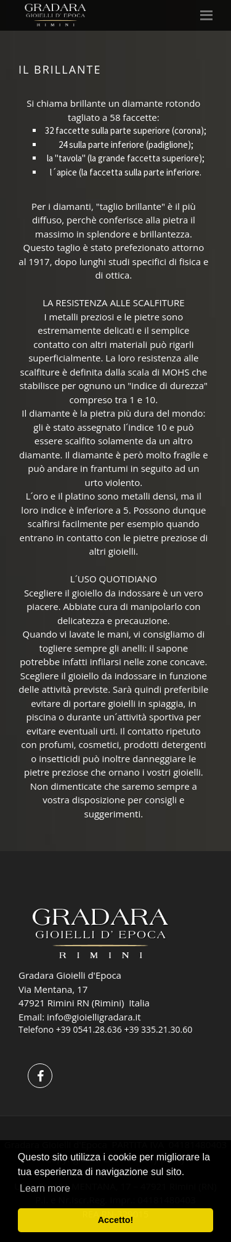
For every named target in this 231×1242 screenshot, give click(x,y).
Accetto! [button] (116, 1220)
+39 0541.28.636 (89, 1029)
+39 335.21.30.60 (158, 1029)
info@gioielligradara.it (94, 1017)
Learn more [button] (45, 1188)
